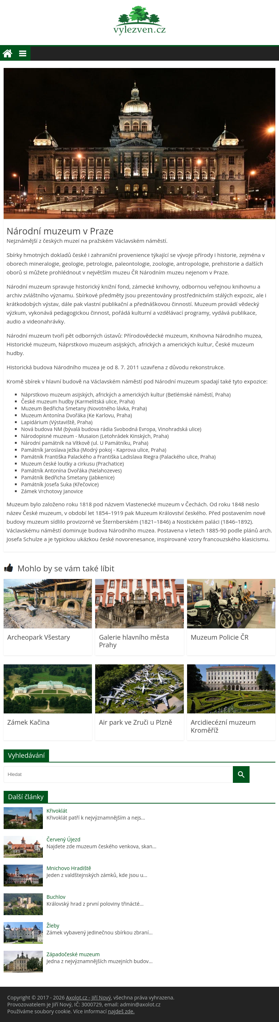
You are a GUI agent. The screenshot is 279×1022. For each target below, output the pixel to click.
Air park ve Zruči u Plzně (135, 722)
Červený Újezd (63, 839)
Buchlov (55, 896)
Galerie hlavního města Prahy (134, 641)
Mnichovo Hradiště (68, 868)
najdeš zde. (121, 1011)
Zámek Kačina (28, 722)
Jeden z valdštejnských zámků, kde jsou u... (96, 875)
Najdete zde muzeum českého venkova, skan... (101, 846)
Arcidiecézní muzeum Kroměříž (223, 726)
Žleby (52, 925)
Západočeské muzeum (73, 954)
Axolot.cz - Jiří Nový (88, 997)
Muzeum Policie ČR (219, 637)
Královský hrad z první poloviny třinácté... (94, 903)
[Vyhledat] (241, 774)
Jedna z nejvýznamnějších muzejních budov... (99, 961)
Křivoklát (56, 810)
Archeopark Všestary (38, 637)
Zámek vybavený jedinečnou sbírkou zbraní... (99, 932)
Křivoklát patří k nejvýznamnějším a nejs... (95, 817)
